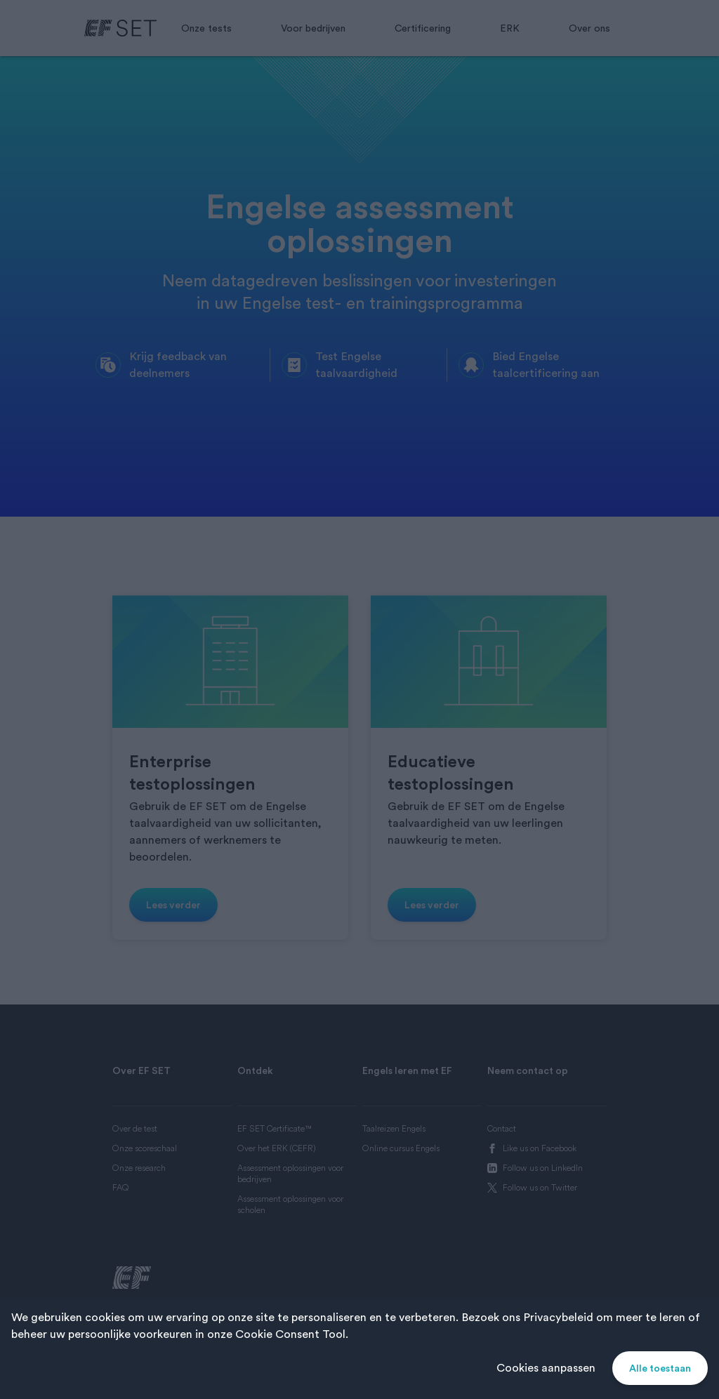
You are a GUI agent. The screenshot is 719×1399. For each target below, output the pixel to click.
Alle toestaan (660, 1368)
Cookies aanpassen (545, 1368)
